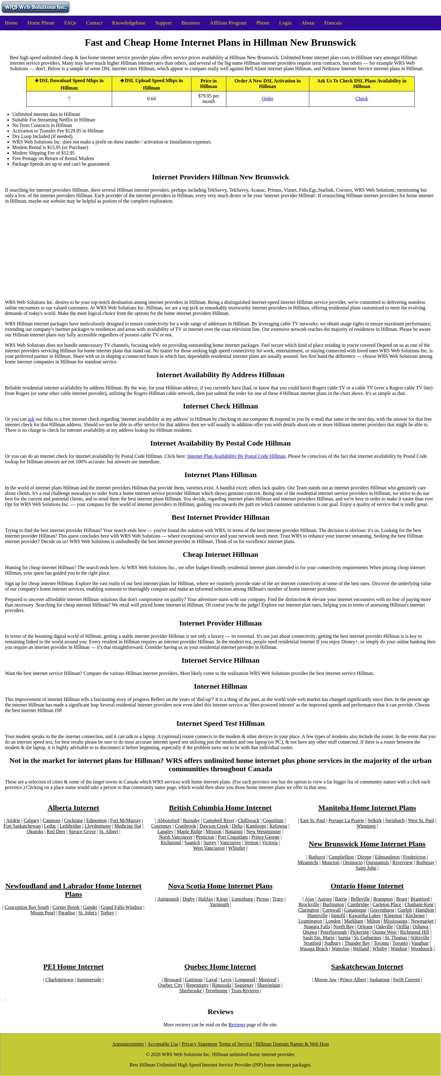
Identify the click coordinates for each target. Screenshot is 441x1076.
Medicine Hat (128, 826)
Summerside (89, 979)
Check (362, 98)
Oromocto (353, 862)
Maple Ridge (189, 831)
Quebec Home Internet (220, 967)
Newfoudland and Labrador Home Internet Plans (73, 890)
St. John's (87, 912)
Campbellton (341, 857)
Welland (361, 948)
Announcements (128, 1044)
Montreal (267, 979)
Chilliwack (248, 820)
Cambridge (358, 904)
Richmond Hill (414, 932)
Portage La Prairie (346, 820)
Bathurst (317, 857)
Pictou (262, 899)
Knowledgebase (128, 23)
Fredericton (414, 857)
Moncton (330, 862)
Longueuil (245, 979)
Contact (94, 23)
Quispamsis (377, 862)
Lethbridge (70, 826)
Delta (237, 826)
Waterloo (340, 948)
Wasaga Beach (314, 948)
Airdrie (13, 820)
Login (285, 23)
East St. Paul (312, 820)
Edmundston (387, 857)
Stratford (312, 943)
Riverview (402, 862)
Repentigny (197, 985)
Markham (353, 921)
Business (191, 23)
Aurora (324, 899)
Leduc (50, 826)
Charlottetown (59, 979)
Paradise (66, 912)
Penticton (205, 837)
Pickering (359, 932)
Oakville (384, 926)
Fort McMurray (125, 820)
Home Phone (41, 23)
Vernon (251, 842)
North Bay (344, 926)
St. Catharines (368, 937)
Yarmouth (219, 904)
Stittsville (419, 937)
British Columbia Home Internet (220, 808)
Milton (373, 921)
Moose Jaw (326, 979)
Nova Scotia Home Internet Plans (220, 886)
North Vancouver (175, 837)
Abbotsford (168, 820)
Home (11, 23)
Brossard (173, 979)
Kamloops (256, 826)
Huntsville (317, 915)
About (308, 23)
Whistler (236, 848)
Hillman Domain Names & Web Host (292, 1044)
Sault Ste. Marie (319, 937)
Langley (165, 831)
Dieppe (364, 857)
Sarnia (344, 937)
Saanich (192, 842)
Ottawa (310, 932)
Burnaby (191, 820)
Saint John (366, 868)
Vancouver (230, 842)
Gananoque (355, 910)
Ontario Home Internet (367, 886)
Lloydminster (98, 826)
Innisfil (338, 915)
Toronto (381, 943)
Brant (401, 899)
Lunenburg (242, 899)
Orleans (365, 926)
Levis (226, 979)
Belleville (360, 899)
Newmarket (422, 921)
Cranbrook (185, 826)
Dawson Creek (213, 826)
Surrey (210, 842)
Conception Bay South (27, 907)
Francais (333, 23)
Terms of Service (235, 1044)
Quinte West (384, 932)
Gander (90, 907)
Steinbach (395, 820)
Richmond (171, 842)
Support (163, 23)
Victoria (269, 842)
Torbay (107, 912)
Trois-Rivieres (245, 990)
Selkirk (375, 820)
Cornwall (331, 910)
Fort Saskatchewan (21, 826)
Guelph (405, 910)
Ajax (309, 899)
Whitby (379, 948)
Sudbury (332, 943)
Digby (189, 899)
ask (31, 419)
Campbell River (219, 820)
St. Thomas (396, 937)
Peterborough (333, 932)
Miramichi (308, 862)
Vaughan (419, 943)
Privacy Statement (199, 1044)
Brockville (309, 904)
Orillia (402, 926)
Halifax (205, 899)
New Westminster (263, 831)
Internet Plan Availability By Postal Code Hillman (236, 456)
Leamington (310, 921)
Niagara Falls (317, 926)
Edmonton (96, 820)
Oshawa (420, 926)
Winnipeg (365, 826)
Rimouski (221, 985)
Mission (214, 831)
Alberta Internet (73, 808)
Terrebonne (216, 990)
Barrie (341, 899)
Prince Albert (353, 979)
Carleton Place (386, 904)
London (333, 921)
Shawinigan (269, 985)
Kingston (393, 915)
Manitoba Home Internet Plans (367, 808)
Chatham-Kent (419, 904)
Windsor (398, 948)
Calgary (31, 820)
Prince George (265, 837)
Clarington (308, 910)
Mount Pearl (43, 912)
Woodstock (422, 948)
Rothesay (425, 862)
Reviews (236, 1024)
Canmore (52, 820)
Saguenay (244, 985)
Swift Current (406, 979)
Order (267, 98)
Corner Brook (65, 907)
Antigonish (168, 899)
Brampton (383, 899)
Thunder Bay (357, 943)
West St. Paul (421, 820)
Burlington (333, 904)
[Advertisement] (220, 252)
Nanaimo (234, 831)
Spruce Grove (82, 831)
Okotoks (35, 831)
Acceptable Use (162, 1044)
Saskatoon (379, 979)
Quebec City (170, 985)
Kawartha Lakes (365, 915)
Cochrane (73, 820)
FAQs (70, 23)
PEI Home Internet (73, 967)
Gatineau (194, 979)
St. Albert (108, 831)
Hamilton (425, 910)
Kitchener (415, 915)
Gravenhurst (382, 910)
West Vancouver (209, 848)
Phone (263, 23)
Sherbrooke (190, 990)
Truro (277, 899)
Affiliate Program (228, 23)
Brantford (419, 899)
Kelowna (278, 826)
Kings (222, 899)
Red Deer (56, 831)
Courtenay (161, 826)
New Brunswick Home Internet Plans (367, 844)
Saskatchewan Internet (367, 967)
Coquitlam (273, 820)
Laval (211, 979)
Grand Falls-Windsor (121, 907)
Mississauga (395, 921)
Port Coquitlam (233, 837)
